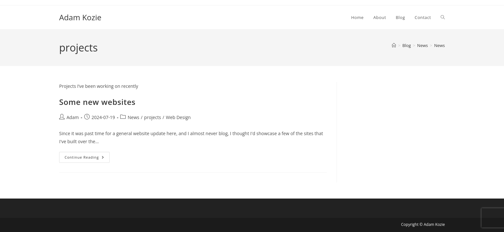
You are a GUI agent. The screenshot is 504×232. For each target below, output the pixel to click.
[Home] (394, 45)
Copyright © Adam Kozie (423, 224)
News (439, 45)
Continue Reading (87, 158)
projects (152, 117)
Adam (73, 117)
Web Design (178, 117)
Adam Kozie (80, 17)
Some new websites (97, 102)
